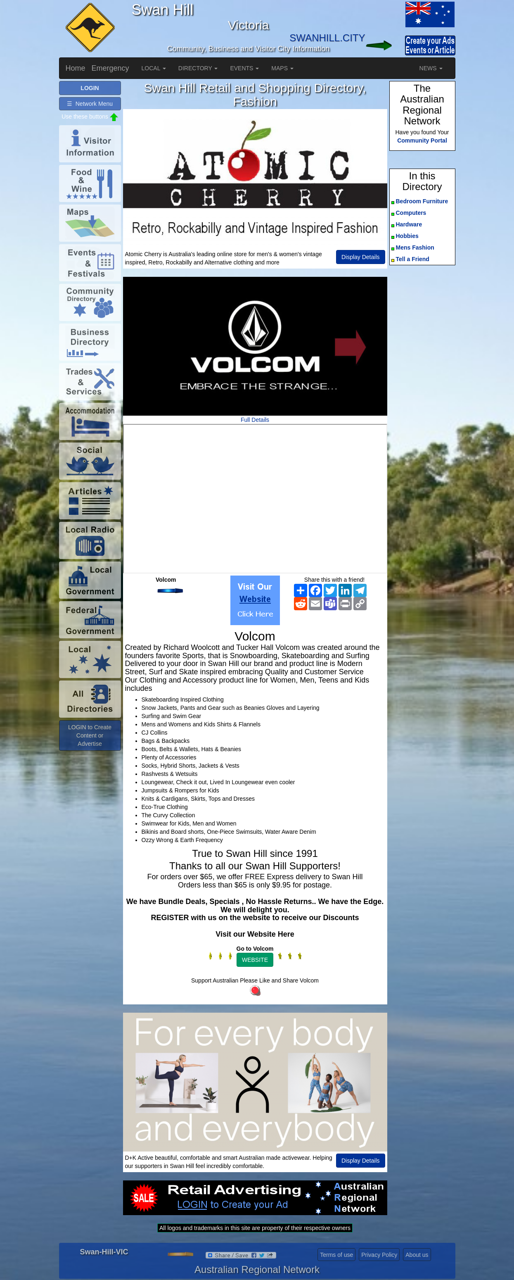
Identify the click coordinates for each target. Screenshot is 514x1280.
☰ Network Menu (90, 103)
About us (416, 1254)
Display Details (360, 257)
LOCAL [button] (154, 68)
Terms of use (336, 1254)
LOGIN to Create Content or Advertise (89, 735)
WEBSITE (255, 959)
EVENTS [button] (244, 68)
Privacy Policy (379, 1254)
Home (75, 68)
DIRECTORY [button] (198, 68)
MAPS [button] (282, 68)
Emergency (110, 68)
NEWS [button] (431, 68)
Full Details (255, 419)
